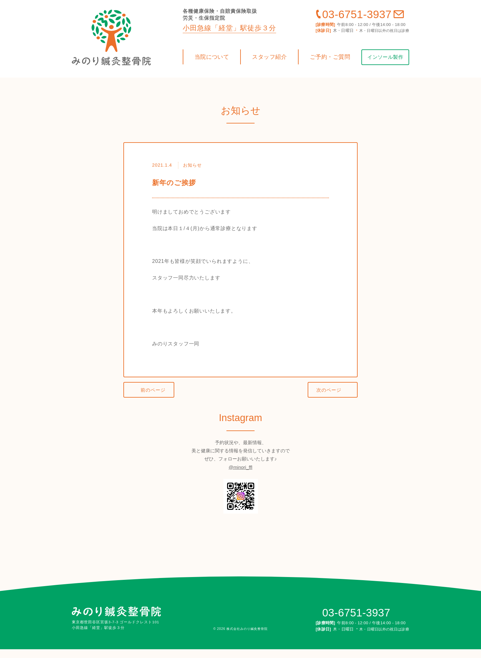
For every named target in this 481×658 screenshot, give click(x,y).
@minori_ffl (240, 476)
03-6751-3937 (357, 22)
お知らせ (194, 173)
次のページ (327, 399)
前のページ (155, 399)
